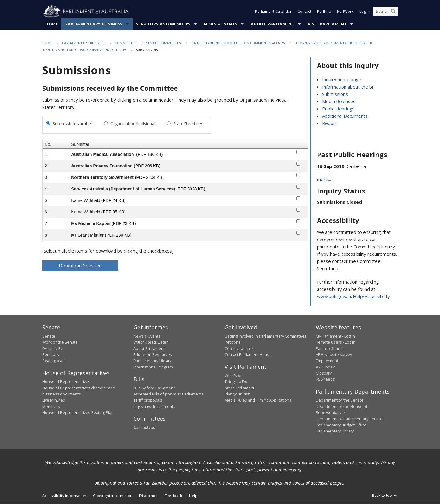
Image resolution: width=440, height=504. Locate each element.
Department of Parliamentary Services (350, 419)
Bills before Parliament (154, 388)
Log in (364, 11)
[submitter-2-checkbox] (298, 164)
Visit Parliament (327, 24)
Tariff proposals (147, 400)
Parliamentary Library (152, 361)
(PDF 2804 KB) (149, 177)
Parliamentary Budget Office (341, 425)
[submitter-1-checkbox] (298, 152)
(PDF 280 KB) (118, 235)
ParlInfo (324, 11)
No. (48, 144)
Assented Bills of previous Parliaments (168, 394)
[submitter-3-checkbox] (298, 175)
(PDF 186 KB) (149, 154)
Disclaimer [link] (148, 495)
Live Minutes (53, 400)
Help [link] (193, 495)
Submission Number (72, 123)
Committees (125, 43)
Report (329, 123)
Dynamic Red (54, 348)
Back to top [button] (385, 495)
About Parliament (272, 24)
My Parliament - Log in (335, 336)
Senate (48, 336)
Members (51, 406)
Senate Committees (163, 43)
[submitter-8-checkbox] (298, 233)
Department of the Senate (339, 400)
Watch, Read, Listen (151, 342)
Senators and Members (163, 24)
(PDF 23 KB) (124, 223)
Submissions (335, 94)
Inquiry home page (341, 80)
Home (51, 24)
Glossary (324, 373)
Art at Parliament (239, 388)
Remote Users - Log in (336, 342)
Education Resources (152, 354)
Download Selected (80, 265)
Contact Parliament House (248, 354)
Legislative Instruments (154, 406)
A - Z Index (325, 367)
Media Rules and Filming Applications (258, 400)
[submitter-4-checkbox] (298, 187)
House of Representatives (66, 382)
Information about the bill (348, 87)
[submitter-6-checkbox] (298, 210)
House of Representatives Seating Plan (78, 412)
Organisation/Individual (132, 123)
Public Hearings (338, 109)
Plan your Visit (237, 394)
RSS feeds (325, 379)
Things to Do (236, 382)
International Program (153, 367)
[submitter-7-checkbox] (298, 221)
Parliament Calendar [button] (273, 11)
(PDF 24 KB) (113, 200)
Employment (327, 361)
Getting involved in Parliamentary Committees (266, 336)
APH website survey (334, 354)
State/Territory (187, 123)
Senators (50, 354)
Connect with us (239, 348)
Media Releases (339, 102)
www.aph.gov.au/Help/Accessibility (353, 297)
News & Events (221, 24)
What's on (234, 375)
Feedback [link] (173, 495)
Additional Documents (345, 116)
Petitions (233, 342)
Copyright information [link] (112, 495)
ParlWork (345, 11)
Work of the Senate (60, 342)
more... (324, 179)
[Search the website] (385, 11)
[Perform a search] (393, 11)
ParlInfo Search (330, 348)
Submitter (80, 144)
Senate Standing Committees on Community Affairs (238, 43)
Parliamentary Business (94, 24)
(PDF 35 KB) (113, 212)
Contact (304, 11)
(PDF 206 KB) (147, 165)
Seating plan (53, 361)
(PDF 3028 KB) (190, 188)
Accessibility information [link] (64, 495)
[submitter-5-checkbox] (298, 198)
